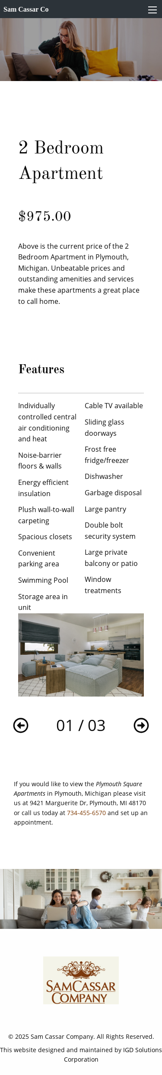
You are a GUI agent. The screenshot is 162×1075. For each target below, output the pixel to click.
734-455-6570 (86, 813)
